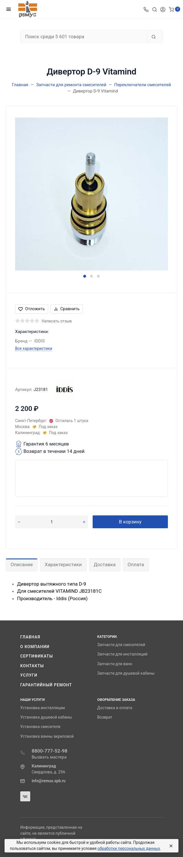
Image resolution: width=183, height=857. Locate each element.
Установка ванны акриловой (47, 736)
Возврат (104, 717)
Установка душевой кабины (46, 717)
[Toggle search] (154, 9)
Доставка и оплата (114, 707)
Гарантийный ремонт (46, 685)
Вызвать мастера (49, 757)
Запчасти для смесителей (121, 644)
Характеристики (63, 564)
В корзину (130, 522)
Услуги (28, 675)
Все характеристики (33, 348)
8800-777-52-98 (50, 751)
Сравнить (67, 308)
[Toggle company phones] (146, 9)
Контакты (32, 666)
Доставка (105, 564)
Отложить (31, 308)
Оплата (136, 564)
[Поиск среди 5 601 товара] (83, 36)
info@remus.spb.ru (49, 781)
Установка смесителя (40, 726)
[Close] (170, 845)
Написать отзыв (57, 321)
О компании (35, 646)
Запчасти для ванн (114, 664)
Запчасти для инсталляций (122, 654)
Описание (22, 564)
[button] (84, 276)
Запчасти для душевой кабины (125, 673)
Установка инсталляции (42, 707)
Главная (30, 637)
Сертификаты (36, 656)
